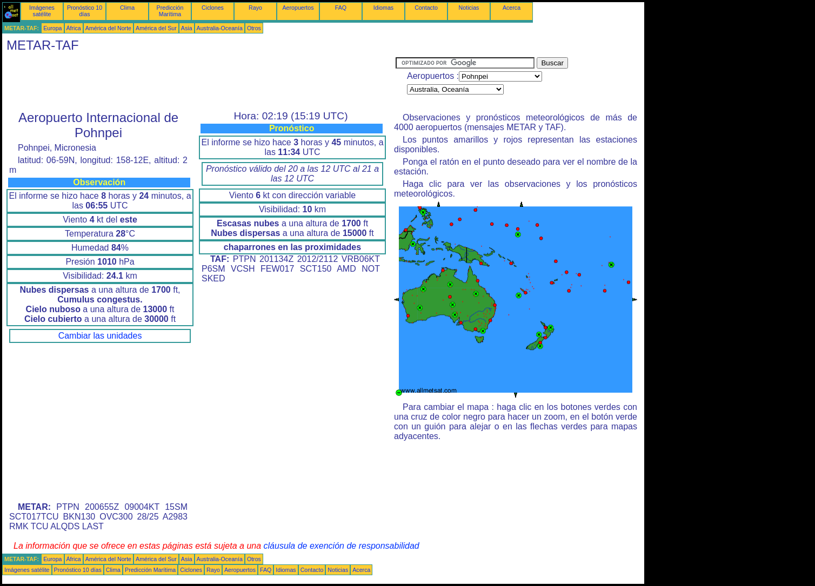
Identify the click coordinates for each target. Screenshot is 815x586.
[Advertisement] (199, 81)
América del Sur (156, 28)
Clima (127, 7)
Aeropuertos (297, 7)
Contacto (426, 7)
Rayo (255, 7)
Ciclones (213, 7)
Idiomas (383, 7)
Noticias (469, 7)
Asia (186, 28)
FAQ (340, 7)
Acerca (511, 7)
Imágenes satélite (42, 10)
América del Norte (108, 28)
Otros (254, 28)
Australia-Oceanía (220, 28)
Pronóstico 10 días (84, 10)
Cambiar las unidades (100, 335)
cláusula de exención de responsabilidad (341, 545)
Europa (52, 28)
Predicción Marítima (170, 10)
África (73, 28)
